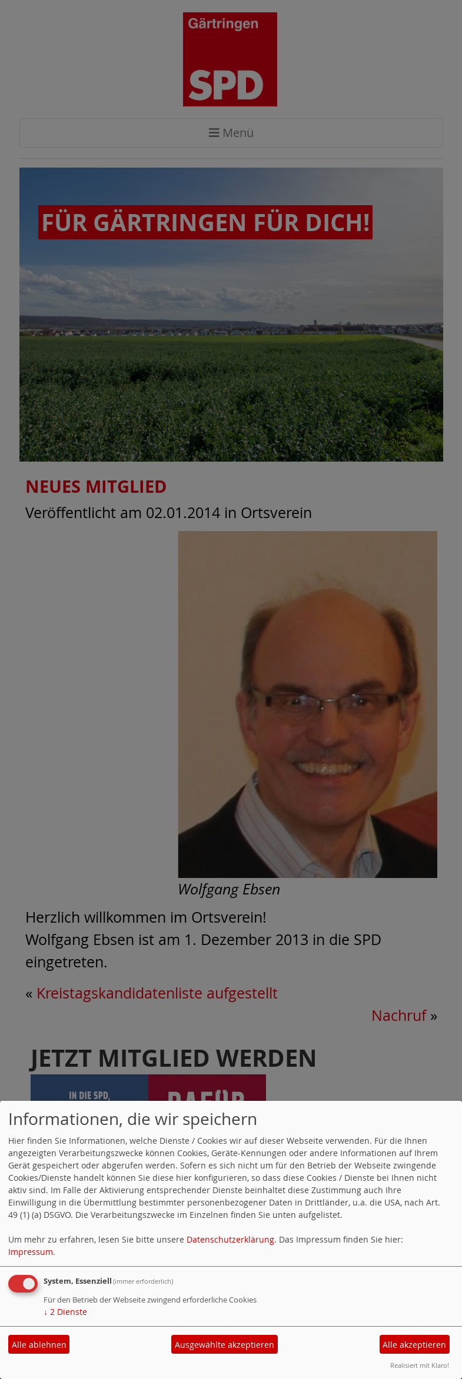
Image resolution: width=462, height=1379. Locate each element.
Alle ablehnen (39, 1344)
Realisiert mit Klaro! (419, 1365)
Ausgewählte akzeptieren (224, 1344)
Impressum (30, 1251)
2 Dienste (65, 1311)
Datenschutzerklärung (230, 1239)
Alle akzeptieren (414, 1344)
